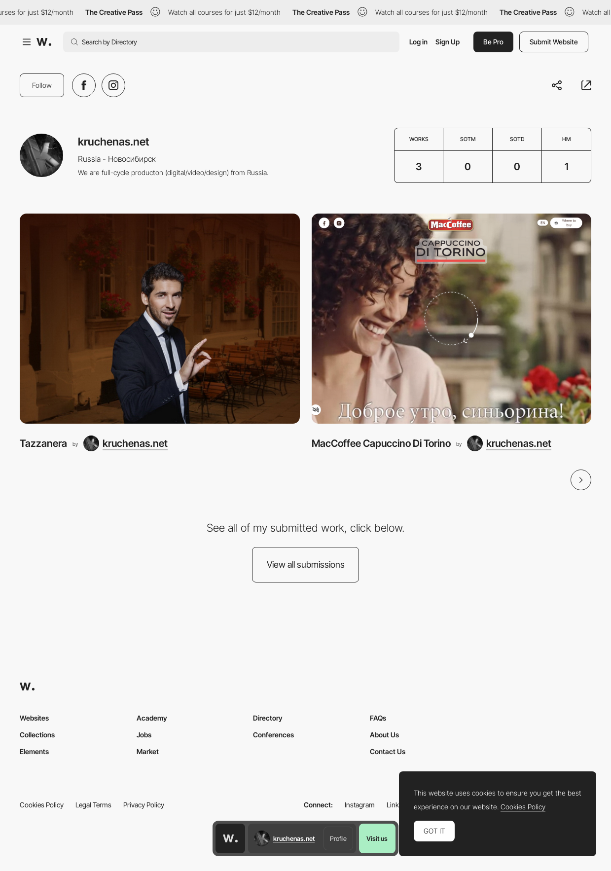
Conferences (273, 734)
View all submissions (306, 564)
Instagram (360, 804)
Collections (37, 734)
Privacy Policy (143, 804)
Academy (152, 718)
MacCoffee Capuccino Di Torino (381, 443)
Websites (34, 718)
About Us (384, 734)
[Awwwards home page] (230, 838)
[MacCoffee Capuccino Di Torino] (452, 319)
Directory (268, 718)
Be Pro (493, 41)
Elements (34, 751)
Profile (338, 838)
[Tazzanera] (160, 319)
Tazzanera (43, 443)
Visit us (377, 838)
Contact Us (387, 751)
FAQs (378, 718)
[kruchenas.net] (125, 443)
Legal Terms (93, 804)
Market (148, 751)
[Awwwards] (43, 42)
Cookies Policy (42, 804)
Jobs (144, 734)
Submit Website (554, 41)
